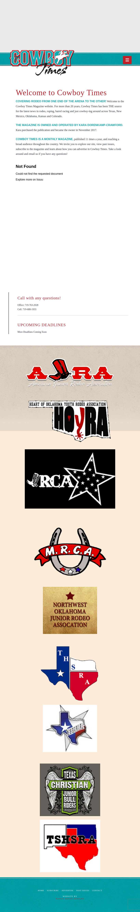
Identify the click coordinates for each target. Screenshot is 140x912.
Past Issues (82, 890)
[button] (127, 60)
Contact (97, 890)
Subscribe (53, 890)
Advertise (67, 890)
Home (41, 890)
